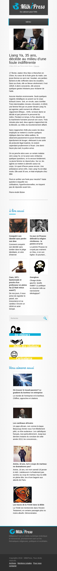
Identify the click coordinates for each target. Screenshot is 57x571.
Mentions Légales (25, 563)
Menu (28, 22)
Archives (12, 563)
